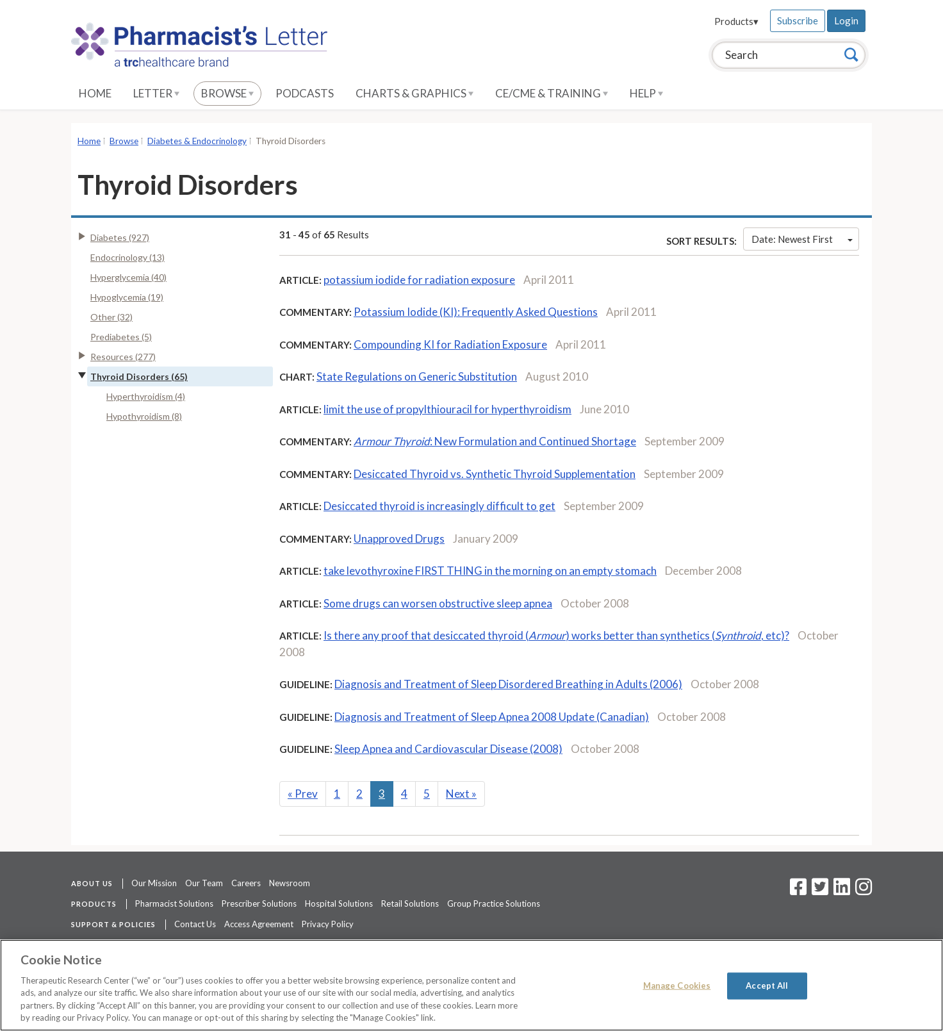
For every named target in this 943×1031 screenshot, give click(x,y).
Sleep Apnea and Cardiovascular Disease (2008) (448, 748)
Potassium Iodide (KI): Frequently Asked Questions (476, 311)
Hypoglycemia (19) (126, 297)
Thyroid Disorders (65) (139, 376)
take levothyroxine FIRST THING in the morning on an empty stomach (490, 570)
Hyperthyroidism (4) (145, 396)
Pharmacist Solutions (174, 903)
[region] (471, 985)
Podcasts (304, 93)
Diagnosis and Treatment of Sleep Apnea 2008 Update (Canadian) (491, 716)
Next (461, 793)
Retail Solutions (410, 903)
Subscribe (797, 20)
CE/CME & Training (551, 93)
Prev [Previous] (303, 793)
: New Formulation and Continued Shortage (495, 441)
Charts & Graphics (414, 93)
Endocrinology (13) (127, 257)
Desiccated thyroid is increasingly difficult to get (439, 506)
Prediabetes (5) (121, 336)
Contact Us (195, 924)
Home (95, 93)
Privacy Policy (328, 924)
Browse (227, 93)
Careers (246, 883)
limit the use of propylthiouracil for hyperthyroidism (447, 409)
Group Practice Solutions (493, 903)
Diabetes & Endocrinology (197, 141)
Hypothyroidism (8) (144, 416)
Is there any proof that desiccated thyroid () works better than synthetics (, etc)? (556, 635)
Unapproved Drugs (399, 538)
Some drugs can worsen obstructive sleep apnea (438, 603)
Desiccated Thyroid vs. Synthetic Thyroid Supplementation (495, 474)
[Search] (851, 54)
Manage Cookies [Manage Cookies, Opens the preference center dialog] (677, 985)
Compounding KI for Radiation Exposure (450, 344)
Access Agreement (258, 924)
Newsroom (289, 883)
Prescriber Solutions (259, 903)
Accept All (767, 985)
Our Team (204, 883)
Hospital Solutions (339, 903)
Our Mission (154, 883)
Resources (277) (123, 356)
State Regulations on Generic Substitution (416, 376)
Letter (156, 93)
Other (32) (111, 316)
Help (646, 93)
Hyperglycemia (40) (128, 277)
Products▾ (736, 21)
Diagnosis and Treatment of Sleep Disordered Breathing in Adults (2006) (508, 684)
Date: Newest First (802, 239)
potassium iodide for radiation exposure (419, 279)
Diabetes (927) (119, 237)
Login (846, 20)
